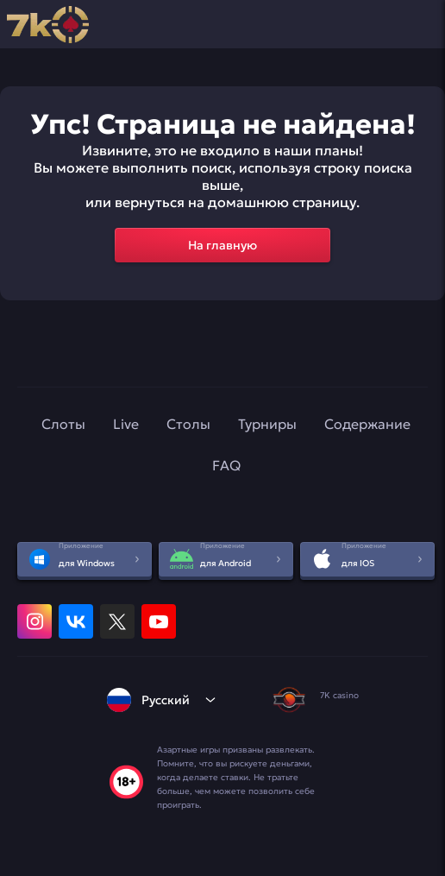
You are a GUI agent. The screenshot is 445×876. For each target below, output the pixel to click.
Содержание (367, 423)
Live (126, 423)
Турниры (267, 423)
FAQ (226, 465)
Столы (188, 423)
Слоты (63, 423)
